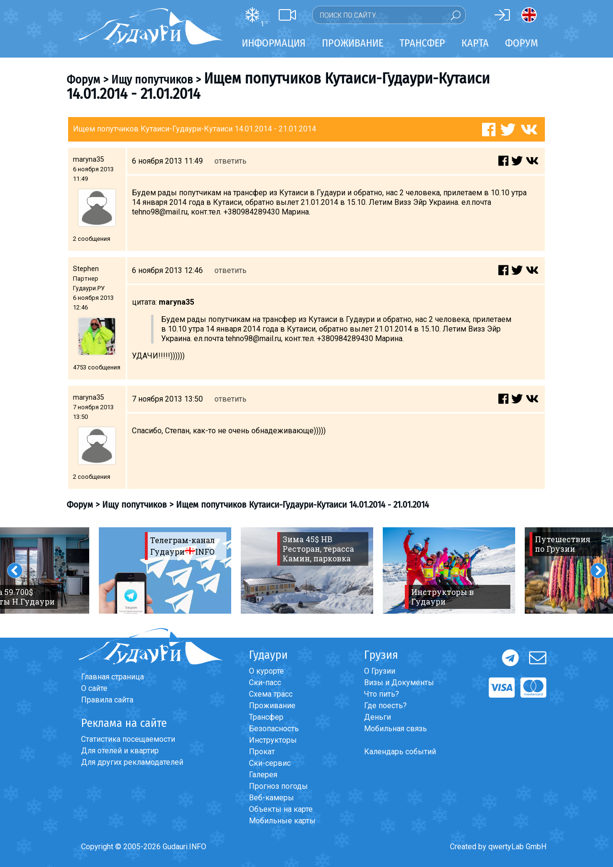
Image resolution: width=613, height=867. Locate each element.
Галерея (263, 774)
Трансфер (266, 717)
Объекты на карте (281, 809)
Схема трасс (271, 694)
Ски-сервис (270, 763)
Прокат (262, 751)
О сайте (94, 688)
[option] (165, 570)
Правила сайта (107, 699)
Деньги (377, 717)
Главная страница (112, 676)
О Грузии (379, 671)
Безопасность (274, 728)
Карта (475, 42)
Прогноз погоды (278, 786)
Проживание (272, 705)
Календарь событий (400, 751)
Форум (521, 42)
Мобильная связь (395, 728)
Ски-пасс (265, 682)
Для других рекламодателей (132, 762)
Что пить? (381, 694)
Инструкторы (273, 740)
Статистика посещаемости (128, 739)
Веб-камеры (271, 797)
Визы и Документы (399, 682)
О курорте (266, 671)
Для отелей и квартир (120, 750)
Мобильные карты (282, 820)
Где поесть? (385, 705)
